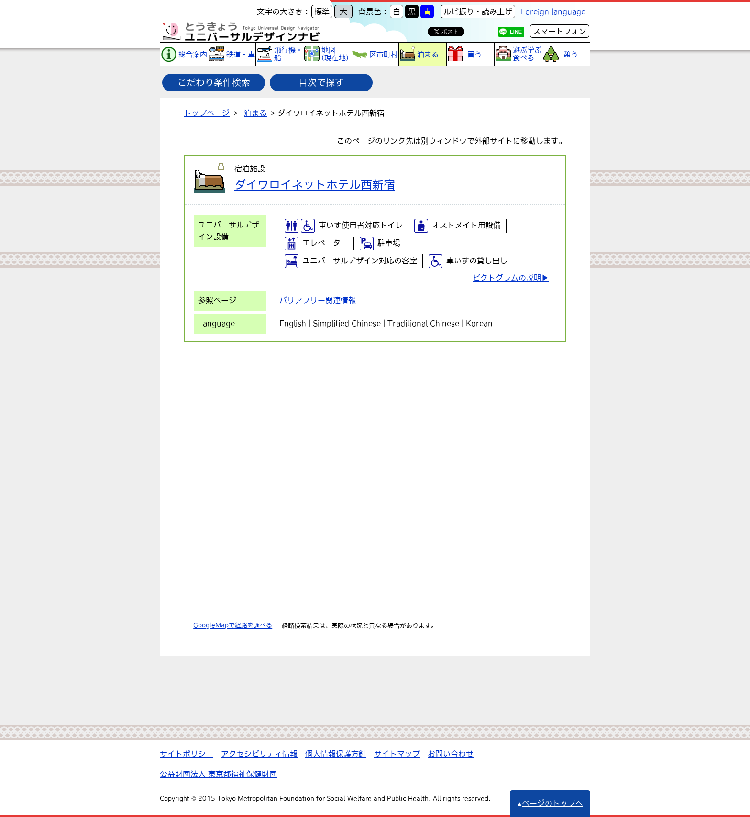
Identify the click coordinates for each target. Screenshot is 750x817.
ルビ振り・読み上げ (477, 11)
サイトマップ (397, 754)
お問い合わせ (451, 754)
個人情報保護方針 (335, 754)
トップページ (207, 113)
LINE (516, 31)
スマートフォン (559, 31)
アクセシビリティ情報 (259, 754)
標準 (322, 11)
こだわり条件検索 (213, 82)
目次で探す (321, 82)
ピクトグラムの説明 (507, 278)
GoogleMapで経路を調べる (232, 626)
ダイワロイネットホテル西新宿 (314, 184)
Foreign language (553, 11)
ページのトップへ (550, 803)
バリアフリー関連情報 (317, 300)
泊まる (255, 113)
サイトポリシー (186, 754)
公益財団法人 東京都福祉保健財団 (218, 774)
